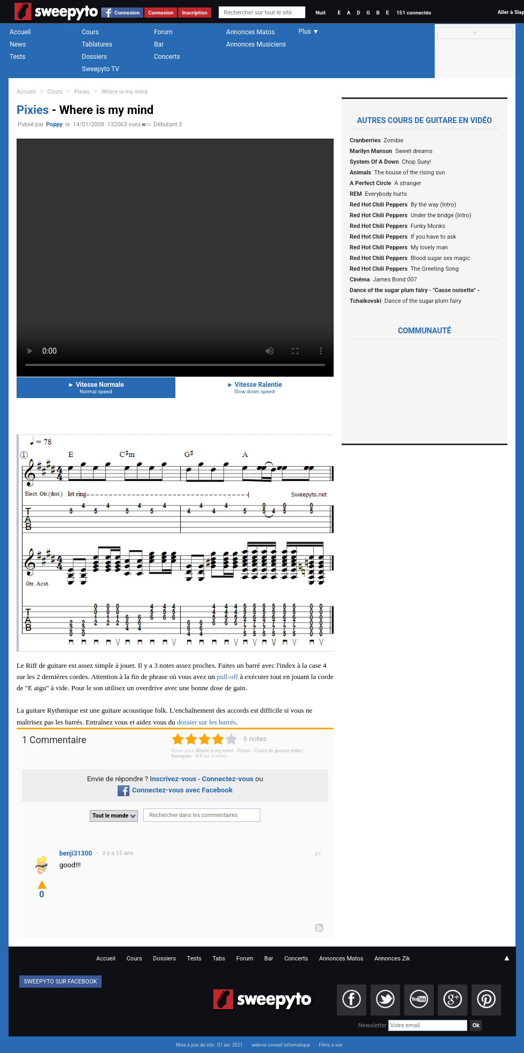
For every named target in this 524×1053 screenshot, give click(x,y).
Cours (90, 32)
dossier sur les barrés (206, 722)
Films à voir (330, 1045)
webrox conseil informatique (280, 1045)
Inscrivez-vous (173, 779)
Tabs (218, 958)
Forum (163, 32)
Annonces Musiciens (256, 44)
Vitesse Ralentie (254, 387)
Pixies (82, 91)
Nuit (320, 13)
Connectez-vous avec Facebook (175, 790)
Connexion (127, 13)
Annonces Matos (250, 32)
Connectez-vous (228, 779)
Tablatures (97, 44)
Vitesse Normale (96, 387)
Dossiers (94, 56)
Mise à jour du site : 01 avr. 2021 (209, 1045)
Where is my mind (125, 91)
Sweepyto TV (100, 69)
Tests (17, 56)
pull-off (227, 677)
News (18, 44)
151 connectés (413, 13)
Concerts (167, 56)
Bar (159, 44)
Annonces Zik (392, 958)
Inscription (194, 13)
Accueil (20, 32)
